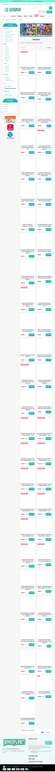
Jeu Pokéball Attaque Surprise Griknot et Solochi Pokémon (44, 225)
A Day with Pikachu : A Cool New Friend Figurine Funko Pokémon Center (44, 94)
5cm (7, 66)
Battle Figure (8, 30)
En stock (8, 94)
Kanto (7, 55)
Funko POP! (8, 37)
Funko (7, 77)
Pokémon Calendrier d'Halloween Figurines (27, 225)
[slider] (4, 88)
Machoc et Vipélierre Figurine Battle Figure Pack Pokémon (44, 587)
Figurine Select (9, 36)
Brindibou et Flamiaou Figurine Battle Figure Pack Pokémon (27, 693)
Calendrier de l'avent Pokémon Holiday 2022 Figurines (27, 68)
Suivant (48, 732)
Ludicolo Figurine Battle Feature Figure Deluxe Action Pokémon (44, 147)
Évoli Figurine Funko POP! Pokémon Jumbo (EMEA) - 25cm (27, 147)
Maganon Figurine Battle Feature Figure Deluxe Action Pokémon (44, 641)
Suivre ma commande (7, 4)
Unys (6, 60)
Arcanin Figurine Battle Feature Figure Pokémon (44, 692)
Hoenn (7, 50)
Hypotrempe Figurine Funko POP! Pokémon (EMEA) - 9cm (28, 459)
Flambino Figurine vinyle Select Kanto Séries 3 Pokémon (28, 561)
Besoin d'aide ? (40, 4)
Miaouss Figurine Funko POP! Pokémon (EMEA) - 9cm (44, 459)
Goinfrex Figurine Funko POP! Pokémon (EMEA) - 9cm (28, 535)
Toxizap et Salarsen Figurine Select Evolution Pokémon (28, 200)
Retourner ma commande (20, 4)
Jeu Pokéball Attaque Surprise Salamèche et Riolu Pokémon (27, 719)
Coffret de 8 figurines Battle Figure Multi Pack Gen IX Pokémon (27, 174)
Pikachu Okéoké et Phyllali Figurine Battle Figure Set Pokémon (27, 278)
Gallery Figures (9, 39)
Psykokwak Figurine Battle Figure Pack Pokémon (27, 330)
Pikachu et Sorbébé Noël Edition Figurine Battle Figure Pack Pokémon (44, 121)
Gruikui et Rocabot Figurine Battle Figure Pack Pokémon (44, 407)
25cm (7, 71)
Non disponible (9, 95)
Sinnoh (7, 58)
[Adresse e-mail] (37, 743)
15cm (7, 69)
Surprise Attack (9, 41)
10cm (7, 68)
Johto (7, 52)
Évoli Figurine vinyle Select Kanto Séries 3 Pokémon (44, 560)
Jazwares (8, 78)
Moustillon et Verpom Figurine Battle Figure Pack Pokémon (27, 93)
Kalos (7, 53)
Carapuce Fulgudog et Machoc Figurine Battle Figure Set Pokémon (27, 251)
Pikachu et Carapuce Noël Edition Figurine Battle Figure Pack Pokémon (44, 174)
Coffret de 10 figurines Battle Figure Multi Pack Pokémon (44, 68)
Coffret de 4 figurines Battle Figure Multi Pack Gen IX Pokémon (44, 382)
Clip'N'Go (7, 32)
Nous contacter (31, 4)
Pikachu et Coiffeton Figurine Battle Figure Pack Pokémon (44, 330)
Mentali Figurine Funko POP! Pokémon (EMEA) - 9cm (28, 510)
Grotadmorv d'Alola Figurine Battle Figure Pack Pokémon (27, 640)
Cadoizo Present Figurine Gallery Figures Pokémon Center (28, 121)
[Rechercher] (42, 8)
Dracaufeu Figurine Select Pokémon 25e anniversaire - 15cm (44, 305)
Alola (7, 46)
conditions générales (40, 751)
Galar (7, 48)
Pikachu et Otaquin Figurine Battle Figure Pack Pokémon (44, 667)
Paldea (7, 57)
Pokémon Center (9, 80)
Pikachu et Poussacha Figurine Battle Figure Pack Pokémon (44, 355)
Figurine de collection (10, 34)
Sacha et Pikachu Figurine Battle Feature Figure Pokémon (27, 305)
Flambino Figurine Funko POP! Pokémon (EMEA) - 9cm (27, 434)
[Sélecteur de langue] (48, 4)
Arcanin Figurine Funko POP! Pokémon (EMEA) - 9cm (44, 510)
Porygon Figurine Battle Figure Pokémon (27, 355)
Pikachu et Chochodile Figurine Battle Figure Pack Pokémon (27, 408)
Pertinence (23, 47)
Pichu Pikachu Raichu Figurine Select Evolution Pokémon (44, 200)
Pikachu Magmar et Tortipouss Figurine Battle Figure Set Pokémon (27, 614)
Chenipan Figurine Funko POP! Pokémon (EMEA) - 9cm (44, 484)
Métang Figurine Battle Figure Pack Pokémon (28, 667)
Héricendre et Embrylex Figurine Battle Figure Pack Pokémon (27, 382)
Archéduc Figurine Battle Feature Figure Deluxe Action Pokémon (44, 614)
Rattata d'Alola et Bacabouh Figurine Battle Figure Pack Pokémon (27, 588)
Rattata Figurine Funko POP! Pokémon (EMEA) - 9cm (27, 484)
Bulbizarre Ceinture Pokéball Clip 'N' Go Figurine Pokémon (44, 277)
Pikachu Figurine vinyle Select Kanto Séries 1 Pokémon (44, 535)
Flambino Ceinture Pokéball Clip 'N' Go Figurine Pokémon (44, 250)
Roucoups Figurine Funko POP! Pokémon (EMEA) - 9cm (44, 434)
